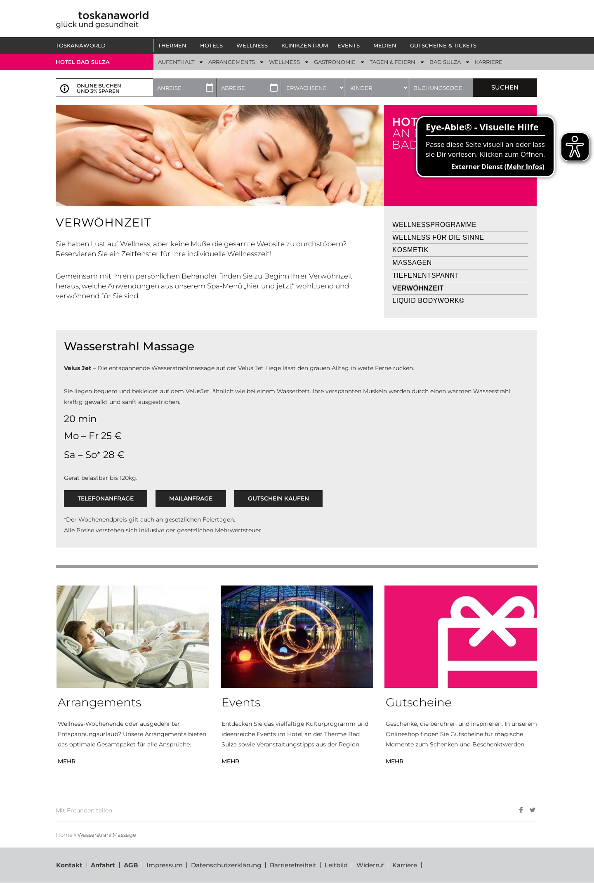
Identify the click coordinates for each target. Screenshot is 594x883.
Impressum (164, 865)
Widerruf (371, 865)
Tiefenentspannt (425, 275)
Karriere (406, 865)
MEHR (66, 761)
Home (64, 835)
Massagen (412, 262)
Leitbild (337, 865)
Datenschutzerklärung (226, 865)
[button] (174, 45)
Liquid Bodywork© (428, 300)
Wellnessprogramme (434, 224)
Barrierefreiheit (293, 865)
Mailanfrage (190, 498)
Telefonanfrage (106, 498)
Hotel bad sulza (83, 62)
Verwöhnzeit (418, 288)
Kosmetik (410, 249)
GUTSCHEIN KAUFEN (278, 498)
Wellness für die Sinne (438, 237)
